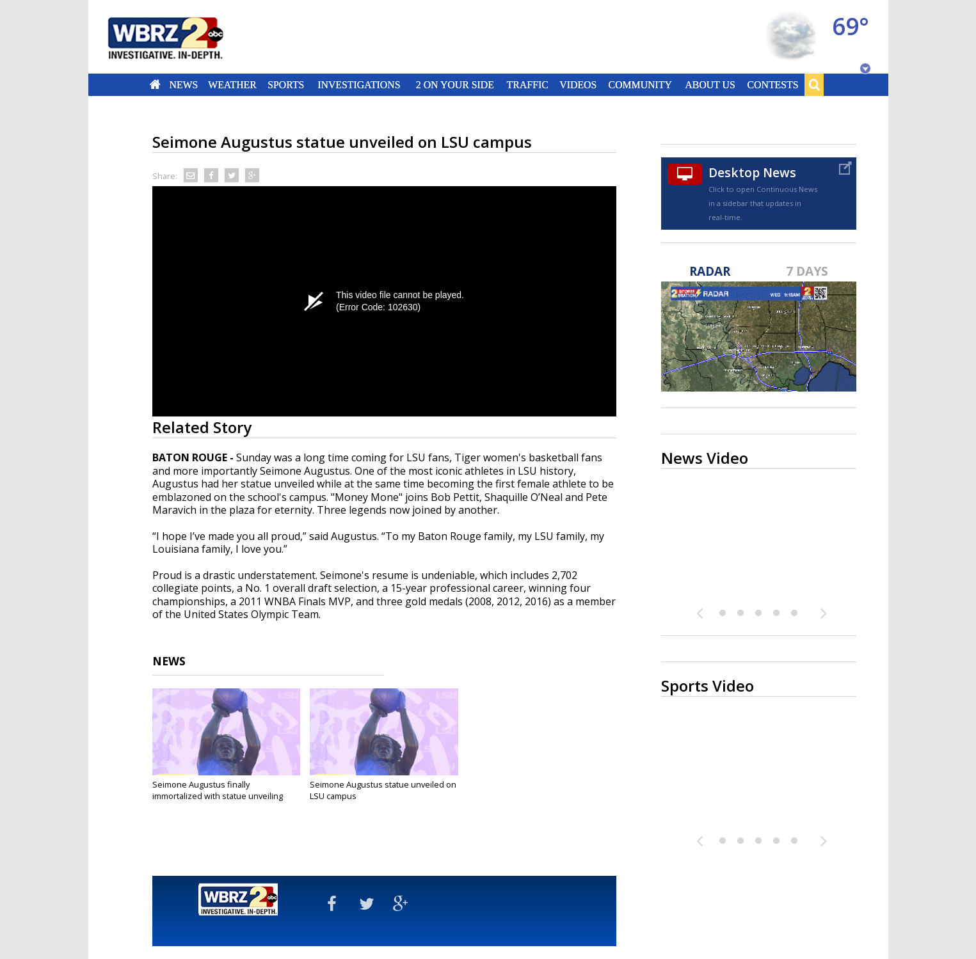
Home (154, 84)
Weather (233, 84)
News (183, 84)
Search (814, 84)
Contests (772, 84)
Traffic (527, 84)
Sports (286, 84)
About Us (710, 84)
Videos (577, 84)
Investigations (358, 84)
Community (640, 84)
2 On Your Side (454, 84)
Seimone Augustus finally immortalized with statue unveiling (217, 790)
